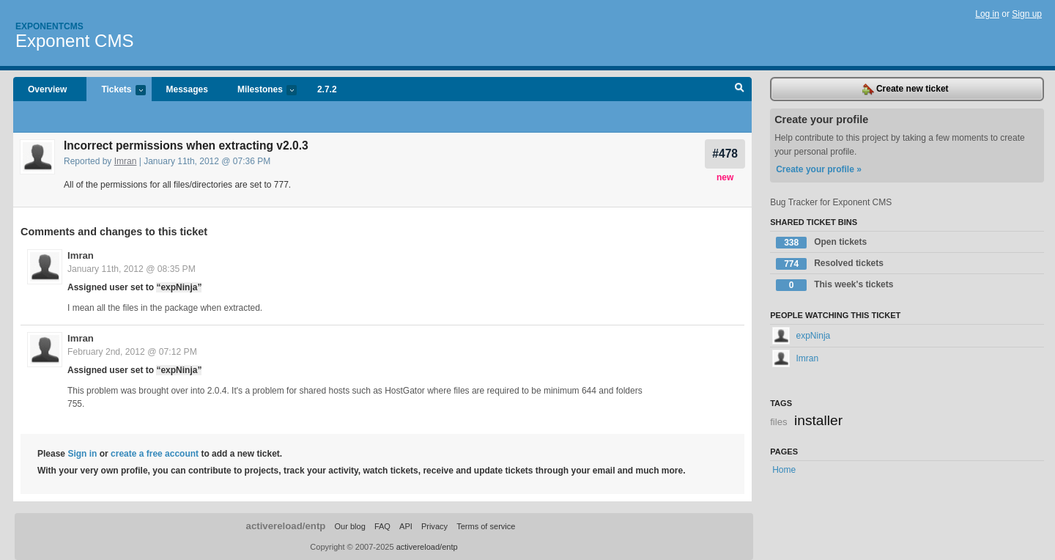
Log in (987, 14)
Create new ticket (905, 89)
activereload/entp (286, 525)
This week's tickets (834, 285)
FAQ (382, 526)
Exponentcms (49, 26)
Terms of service (485, 526)
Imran (125, 161)
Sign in (82, 454)
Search (740, 89)
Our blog (349, 526)
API (405, 526)
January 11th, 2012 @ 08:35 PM (131, 269)
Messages (187, 89)
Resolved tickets (830, 264)
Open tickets (821, 242)
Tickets (115, 90)
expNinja (801, 336)
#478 (725, 153)
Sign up (1027, 14)
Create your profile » (819, 169)
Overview (47, 89)
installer (818, 420)
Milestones (260, 90)
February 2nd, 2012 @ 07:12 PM (132, 352)
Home (784, 470)
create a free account (155, 454)
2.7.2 (327, 89)
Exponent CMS (74, 41)
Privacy (434, 526)
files (778, 421)
